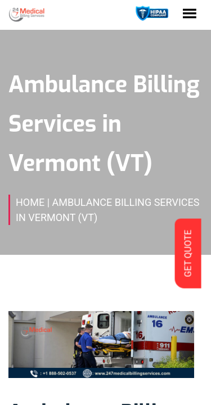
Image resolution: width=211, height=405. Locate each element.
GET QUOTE (187, 253)
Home (30, 202)
